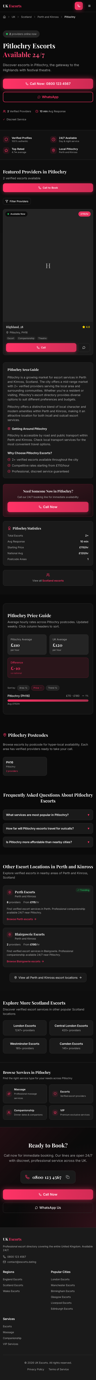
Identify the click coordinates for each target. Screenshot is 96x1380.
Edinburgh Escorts (62, 1308)
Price (38, 687)
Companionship (12, 1338)
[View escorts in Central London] (71, 1027)
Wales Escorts (11, 1291)
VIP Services (10, 1343)
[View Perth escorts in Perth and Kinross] (48, 905)
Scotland (26, 16)
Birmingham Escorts (63, 1291)
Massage (8, 1332)
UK (13, 16)
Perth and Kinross (48, 16)
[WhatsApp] (84, 347)
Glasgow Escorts (61, 1296)
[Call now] (79, 6)
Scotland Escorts (13, 1285)
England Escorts (12, 1279)
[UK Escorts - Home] (12, 5)
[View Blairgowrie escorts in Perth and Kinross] (48, 947)
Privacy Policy (35, 1369)
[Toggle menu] (89, 6)
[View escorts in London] (25, 1027)
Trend (52, 687)
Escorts (7, 1326)
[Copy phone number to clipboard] (67, 1177)
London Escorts (60, 1279)
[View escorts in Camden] (71, 1045)
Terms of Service (59, 1369)
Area (23, 687)
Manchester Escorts (63, 1285)
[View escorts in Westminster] (25, 1045)
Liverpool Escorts (61, 1302)
